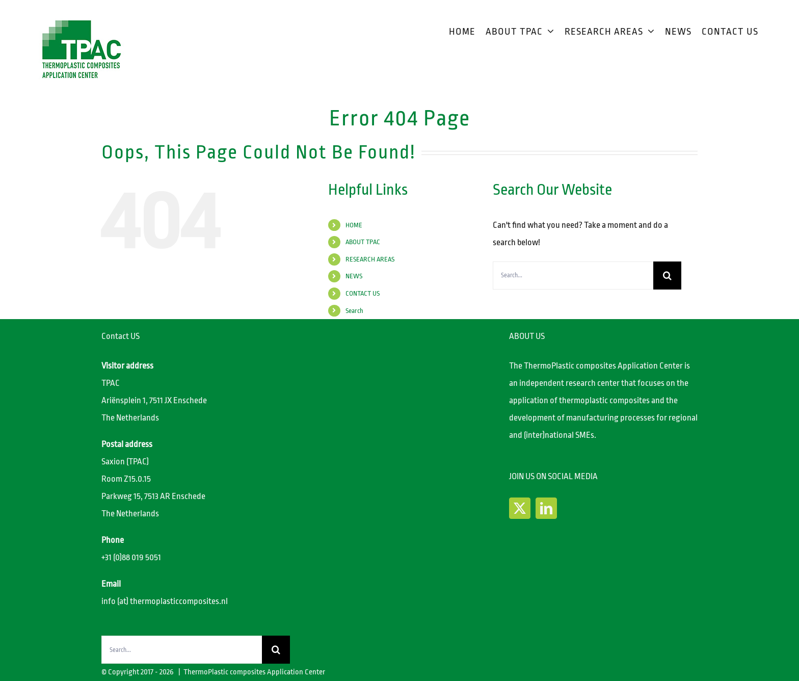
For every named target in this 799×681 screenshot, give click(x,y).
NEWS (353, 276)
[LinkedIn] (546, 508)
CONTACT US (362, 293)
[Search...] (573, 275)
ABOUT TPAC (362, 242)
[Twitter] (519, 508)
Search (354, 311)
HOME (353, 225)
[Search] (667, 275)
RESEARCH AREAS (369, 259)
